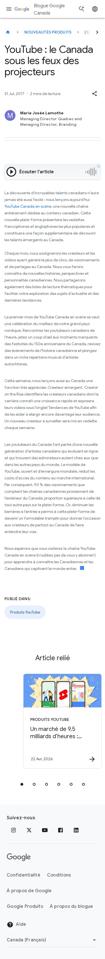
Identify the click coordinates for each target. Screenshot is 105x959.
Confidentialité (23, 875)
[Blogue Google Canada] (8, 32)
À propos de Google (29, 891)
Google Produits (25, 906)
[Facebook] (60, 830)
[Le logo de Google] (19, 857)
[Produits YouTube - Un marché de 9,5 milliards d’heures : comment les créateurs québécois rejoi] (62, 721)
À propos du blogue (71, 906)
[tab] (22, 784)
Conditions (59, 875)
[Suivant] (97, 32)
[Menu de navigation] (9, 9)
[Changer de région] (52, 940)
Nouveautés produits (48, 32)
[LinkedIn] (76, 830)
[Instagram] (13, 830)
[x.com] (29, 830)
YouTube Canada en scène (27, 206)
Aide (16, 924)
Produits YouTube (25, 612)
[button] (94, 93)
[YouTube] (45, 830)
